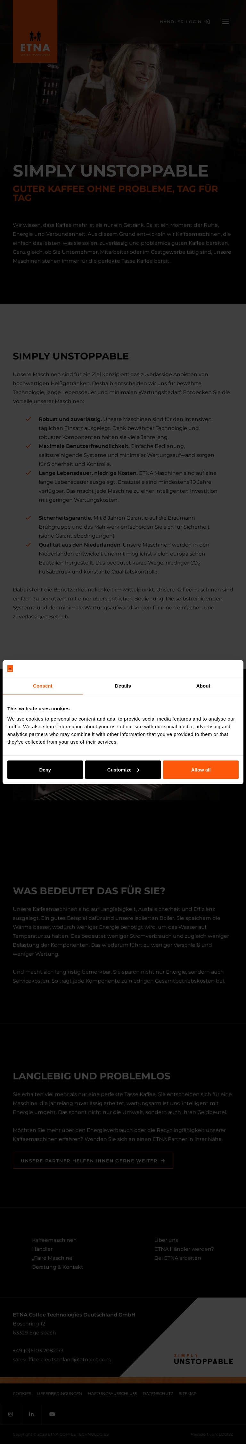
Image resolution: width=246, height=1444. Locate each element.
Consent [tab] (43, 686)
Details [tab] (123, 686)
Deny (45, 769)
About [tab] (203, 686)
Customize (123, 769)
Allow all (201, 769)
